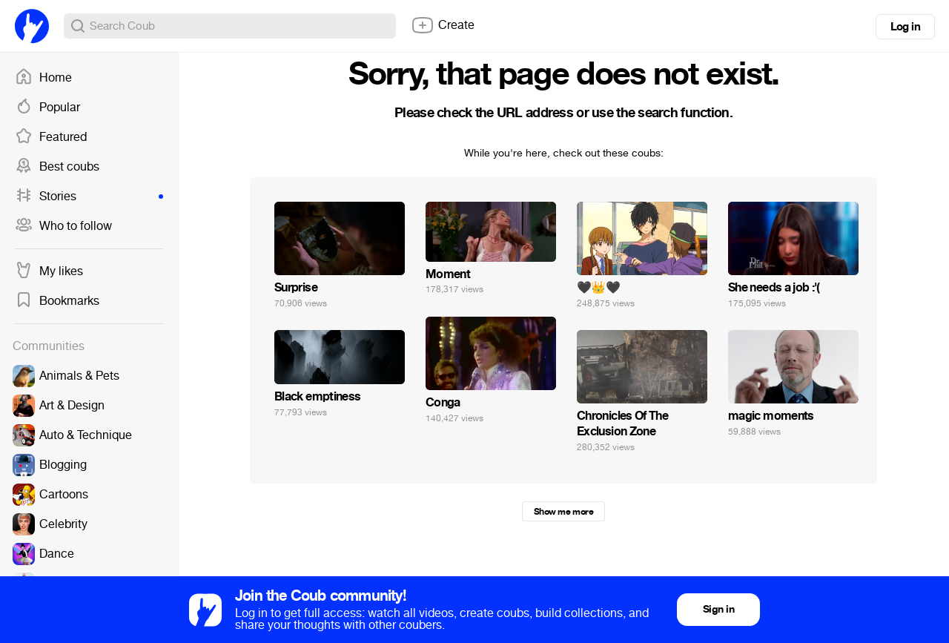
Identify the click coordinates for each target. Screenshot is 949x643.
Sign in (718, 609)
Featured (51, 137)
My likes (49, 271)
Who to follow (63, 226)
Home (43, 77)
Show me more (563, 512)
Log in (905, 26)
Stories (89, 196)
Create (442, 25)
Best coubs (57, 166)
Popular (47, 107)
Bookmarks (57, 301)
